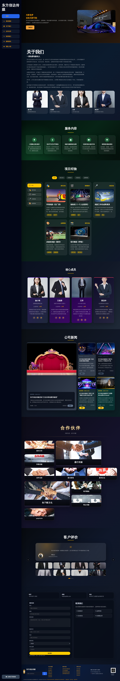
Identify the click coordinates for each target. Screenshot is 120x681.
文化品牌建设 (65, 670)
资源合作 (78, 675)
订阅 (44, 673)
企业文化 (78, 673)
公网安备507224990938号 (59, 679)
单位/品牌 (31, 646)
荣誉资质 (78, 672)
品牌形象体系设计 (66, 673)
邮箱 (30, 611)
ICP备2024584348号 (50, 679)
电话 (30, 635)
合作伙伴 (50, 676)
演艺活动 (62, 177)
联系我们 (50, 670)
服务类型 (31, 640)
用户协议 (71, 679)
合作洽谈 (78, 668)
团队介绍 (50, 672)
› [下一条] (113, 559)
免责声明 (75, 679)
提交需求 (50, 653)
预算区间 (31, 629)
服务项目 (50, 675)
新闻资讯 (50, 673)
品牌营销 (86, 177)
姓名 (30, 605)
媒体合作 (78, 670)
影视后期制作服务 (66, 672)
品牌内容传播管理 (66, 668)
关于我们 (50, 668)
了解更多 (30, 27)
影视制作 (70, 177)
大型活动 (78, 177)
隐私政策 (67, 679)
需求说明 (31, 617)
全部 (54, 177)
